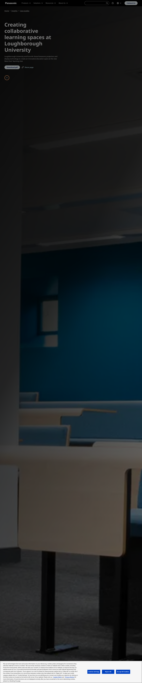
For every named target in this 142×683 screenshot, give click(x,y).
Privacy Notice (69, 677)
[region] (71, 672)
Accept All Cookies (123, 672)
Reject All (108, 672)
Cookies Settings (93, 672)
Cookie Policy (57, 677)
